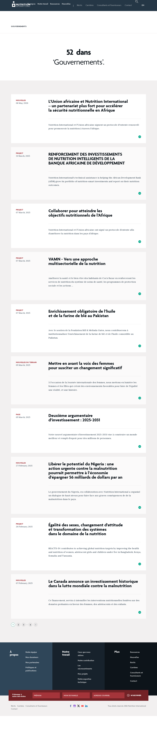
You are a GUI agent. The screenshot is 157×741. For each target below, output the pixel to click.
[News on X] (78, 730)
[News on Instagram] (74, 730)
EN (143, 5)
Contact (129, 5)
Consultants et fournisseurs (112, 10)
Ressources (61, 5)
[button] (137, 10)
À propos (34, 10)
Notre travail (45, 10)
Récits (88, 5)
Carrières (98, 5)
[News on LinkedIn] (86, 730)
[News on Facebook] (70, 730)
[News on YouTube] (82, 730)
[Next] (36, 645)
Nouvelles (73, 5)
